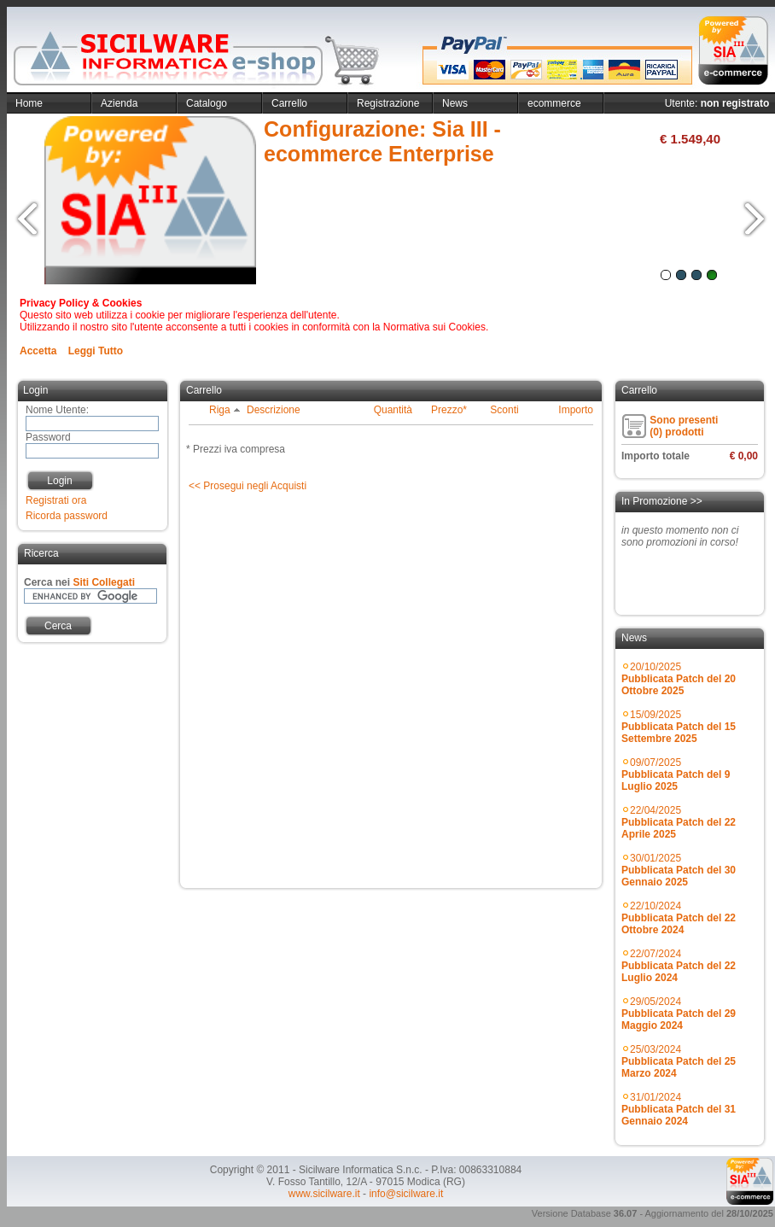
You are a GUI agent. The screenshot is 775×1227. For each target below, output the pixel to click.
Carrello (289, 103)
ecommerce (554, 103)
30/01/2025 (678, 870)
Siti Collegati (104, 582)
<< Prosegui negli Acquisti (247, 486)
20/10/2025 (678, 679)
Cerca (58, 626)
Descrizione (273, 410)
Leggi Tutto (95, 351)
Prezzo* (449, 410)
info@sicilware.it (406, 1194)
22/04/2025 (678, 822)
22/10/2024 (678, 918)
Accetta (38, 351)
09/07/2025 (675, 774)
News (455, 103)
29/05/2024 (678, 1013)
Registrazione (388, 103)
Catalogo (206, 103)
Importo (575, 410)
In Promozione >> (661, 501)
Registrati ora (56, 500)
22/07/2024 (678, 966)
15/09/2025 (678, 727)
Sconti (504, 410)
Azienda (119, 103)
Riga (225, 410)
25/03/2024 (678, 1061)
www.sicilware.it (324, 1194)
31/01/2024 (678, 1109)
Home (29, 103)
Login (59, 481)
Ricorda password (67, 516)
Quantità (393, 410)
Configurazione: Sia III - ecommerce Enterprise (382, 141)
